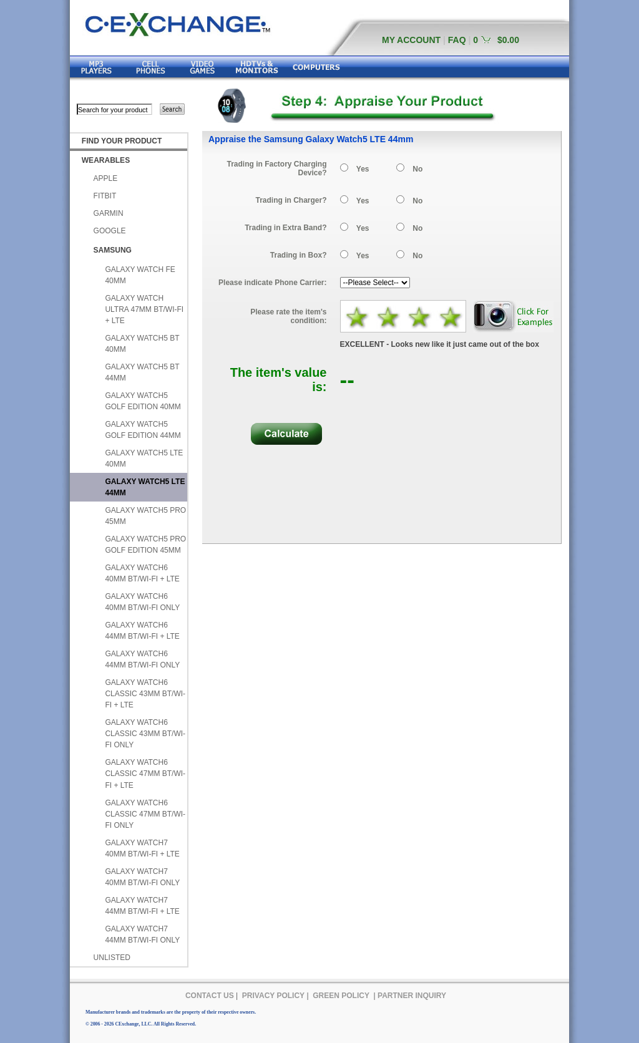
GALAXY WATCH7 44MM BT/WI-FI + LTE (142, 906)
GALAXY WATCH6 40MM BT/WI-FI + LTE (142, 573)
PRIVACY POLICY (273, 995)
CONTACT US (209, 995)
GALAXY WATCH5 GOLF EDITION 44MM (142, 430)
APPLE (106, 178)
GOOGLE (110, 230)
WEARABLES (106, 160)
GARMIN (109, 213)
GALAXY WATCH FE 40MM (140, 275)
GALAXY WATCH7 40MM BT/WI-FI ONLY (142, 877)
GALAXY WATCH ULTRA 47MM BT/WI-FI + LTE (144, 309)
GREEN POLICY (341, 995)
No (417, 169)
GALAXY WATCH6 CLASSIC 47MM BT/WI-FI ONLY (145, 814)
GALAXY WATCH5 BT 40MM (142, 344)
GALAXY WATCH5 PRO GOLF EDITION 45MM (145, 545)
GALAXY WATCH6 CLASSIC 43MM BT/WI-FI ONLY (145, 733)
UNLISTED (112, 957)
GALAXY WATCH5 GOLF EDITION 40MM (142, 401)
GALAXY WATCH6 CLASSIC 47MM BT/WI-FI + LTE (145, 773)
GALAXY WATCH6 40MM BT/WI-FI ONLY (142, 602)
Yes (362, 169)
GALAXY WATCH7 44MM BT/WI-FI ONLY (142, 934)
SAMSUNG (113, 250)
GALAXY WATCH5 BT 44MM (142, 372)
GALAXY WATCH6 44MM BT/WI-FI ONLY (142, 659)
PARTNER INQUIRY (412, 995)
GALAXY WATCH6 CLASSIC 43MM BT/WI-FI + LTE (145, 693)
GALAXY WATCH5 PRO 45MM (145, 516)
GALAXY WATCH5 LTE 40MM (144, 458)
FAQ (457, 40)
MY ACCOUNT (411, 40)
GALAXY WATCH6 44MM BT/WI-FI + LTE (142, 631)
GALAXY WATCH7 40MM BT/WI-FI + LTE (142, 848)
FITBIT (105, 196)
